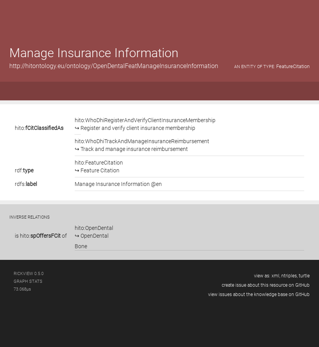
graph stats (28, 281)
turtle (304, 276)
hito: (39, 128)
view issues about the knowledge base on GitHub (259, 294)
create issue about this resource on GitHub (266, 285)
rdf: (24, 170)
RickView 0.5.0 (29, 273)
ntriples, (289, 276)
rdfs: (26, 184)
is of (41, 236)
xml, (276, 276)
